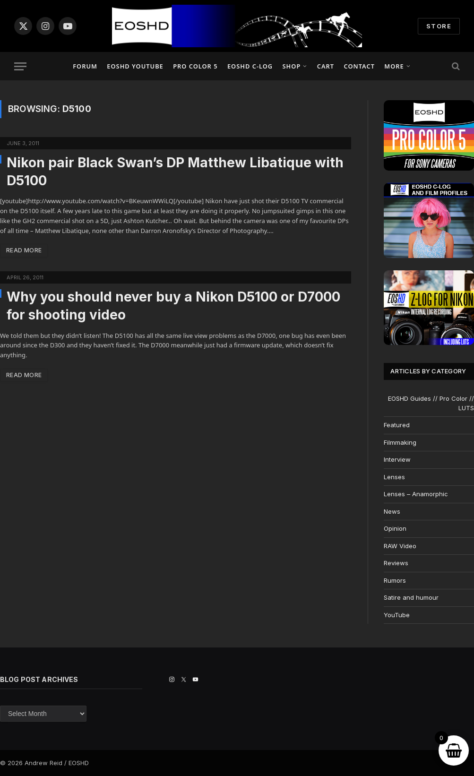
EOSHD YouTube (135, 66)
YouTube (397, 615)
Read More (24, 250)
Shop (292, 66)
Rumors (395, 580)
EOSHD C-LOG (250, 66)
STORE (438, 26)
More (394, 66)
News (392, 511)
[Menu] (20, 66)
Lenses (394, 477)
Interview (397, 459)
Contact (359, 66)
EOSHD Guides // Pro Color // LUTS (431, 403)
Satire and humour (411, 597)
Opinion (395, 528)
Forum (85, 66)
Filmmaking (400, 442)
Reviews (396, 563)
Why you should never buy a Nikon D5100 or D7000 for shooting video (173, 306)
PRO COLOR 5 (195, 66)
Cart (325, 66)
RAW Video (400, 546)
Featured (397, 425)
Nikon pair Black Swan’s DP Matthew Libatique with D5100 (175, 172)
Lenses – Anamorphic (416, 494)
